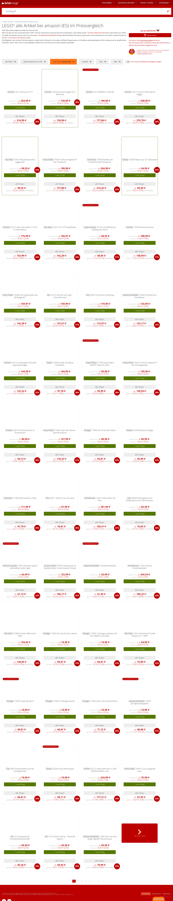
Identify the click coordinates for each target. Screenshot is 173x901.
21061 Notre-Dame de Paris (105, 499)
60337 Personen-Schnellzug (102, 295)
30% (37, 121)
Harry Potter (48, 159)
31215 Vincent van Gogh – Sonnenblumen (62, 296)
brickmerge (146, 894)
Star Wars (9, 159)
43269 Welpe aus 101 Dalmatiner (143, 159)
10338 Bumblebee (108, 565)
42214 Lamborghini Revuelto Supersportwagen (24, 363)
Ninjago (87, 430)
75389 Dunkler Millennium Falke (24, 634)
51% (117, 257)
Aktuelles (126, 3)
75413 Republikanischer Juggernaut (24, 160)
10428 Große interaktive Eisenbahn (63, 363)
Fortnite (129, 227)
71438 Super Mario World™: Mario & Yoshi (102, 363)
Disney (125, 159)
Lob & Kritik (158, 899)
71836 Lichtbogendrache (64, 701)
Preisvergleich (107, 3)
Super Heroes (90, 227)
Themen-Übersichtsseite (96, 33)
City (87, 295)
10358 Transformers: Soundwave (146, 296)
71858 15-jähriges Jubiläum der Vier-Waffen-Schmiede (103, 634)
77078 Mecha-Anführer (144, 227)
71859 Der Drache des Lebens (64, 633)
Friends (9, 430)
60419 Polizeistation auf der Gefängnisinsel (22, 769)
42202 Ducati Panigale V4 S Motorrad (64, 93)
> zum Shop (20, 107)
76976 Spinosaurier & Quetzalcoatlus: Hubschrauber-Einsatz (60, 566)
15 (98, 881)
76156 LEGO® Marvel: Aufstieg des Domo (104, 228)
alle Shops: (20, 116)
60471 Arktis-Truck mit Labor (62, 498)
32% (157, 170)
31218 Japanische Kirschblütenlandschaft (20, 837)
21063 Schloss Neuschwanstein (142, 566)
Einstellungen (164, 3)
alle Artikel (8, 62)
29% (117, 121)
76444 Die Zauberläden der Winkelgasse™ (26, 296)
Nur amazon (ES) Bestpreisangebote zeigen (146, 62)
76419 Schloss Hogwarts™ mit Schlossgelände (144, 363)
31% (157, 257)
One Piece (91, 159)
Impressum (166, 894)
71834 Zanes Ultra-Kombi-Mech (103, 701)
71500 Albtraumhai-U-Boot (24, 498)
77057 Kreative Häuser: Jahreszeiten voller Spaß (24, 566)
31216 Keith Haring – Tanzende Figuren (62, 837)
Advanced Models (130, 295)
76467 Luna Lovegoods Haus (145, 769)
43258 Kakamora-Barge (143, 430)
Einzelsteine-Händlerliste (47, 35)
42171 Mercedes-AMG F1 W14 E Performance (24, 228)
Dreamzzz (8, 498)
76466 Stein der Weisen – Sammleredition (65, 431)
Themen (146, 3)
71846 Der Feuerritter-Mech (104, 430)
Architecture (90, 498)
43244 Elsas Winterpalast (63, 768)
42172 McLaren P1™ (24, 92)
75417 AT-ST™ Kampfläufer (64, 227)
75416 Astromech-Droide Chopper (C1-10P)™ (143, 634)
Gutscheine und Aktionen (17, 38)
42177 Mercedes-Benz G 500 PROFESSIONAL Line (103, 769)
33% (77, 663)
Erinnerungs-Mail (146, 40)
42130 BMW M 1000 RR (104, 92)
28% (117, 392)
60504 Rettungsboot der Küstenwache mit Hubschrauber (139, 499)
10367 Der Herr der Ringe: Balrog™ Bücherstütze (102, 837)
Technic (11, 92)
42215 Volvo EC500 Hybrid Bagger (143, 93)
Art (48, 295)
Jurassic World (50, 565)
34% (37, 170)
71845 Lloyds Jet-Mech (24, 701)
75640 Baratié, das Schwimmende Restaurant (101, 160)
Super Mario (91, 362)
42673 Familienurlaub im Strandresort (24, 431)
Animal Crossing (10, 565)
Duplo (49, 362)
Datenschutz (156, 894)
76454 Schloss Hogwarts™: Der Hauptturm (65, 160)
